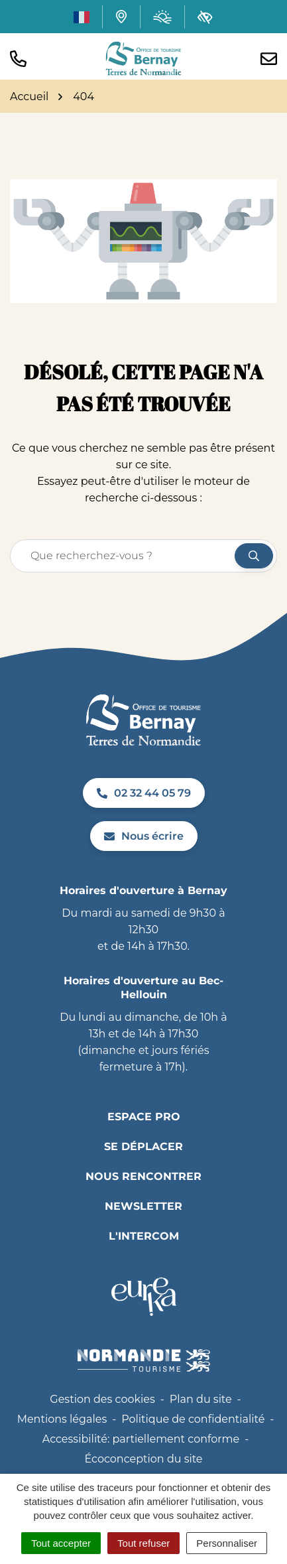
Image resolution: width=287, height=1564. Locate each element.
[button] (18, 59)
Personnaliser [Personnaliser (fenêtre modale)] (226, 1543)
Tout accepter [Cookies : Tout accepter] (61, 1543)
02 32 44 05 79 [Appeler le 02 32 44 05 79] (144, 793)
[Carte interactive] (121, 16)
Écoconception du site (143, 1459)
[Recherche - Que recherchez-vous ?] (123, 556)
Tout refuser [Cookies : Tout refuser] (143, 1543)
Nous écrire (144, 836)
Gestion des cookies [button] (102, 1399)
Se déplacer (143, 1146)
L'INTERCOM (144, 1236)
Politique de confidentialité (192, 1419)
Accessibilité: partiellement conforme (141, 1439)
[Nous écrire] (268, 59)
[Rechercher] (254, 555)
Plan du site (201, 1399)
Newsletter (143, 1206)
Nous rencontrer (143, 1176)
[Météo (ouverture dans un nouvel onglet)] (162, 17)
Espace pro (143, 1116)
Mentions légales (62, 1419)
